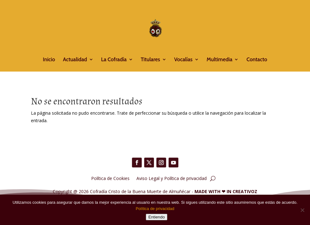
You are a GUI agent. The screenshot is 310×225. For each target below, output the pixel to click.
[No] (302, 210)
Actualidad (75, 59)
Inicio (49, 59)
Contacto (256, 59)
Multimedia (219, 59)
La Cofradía (114, 59)
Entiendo (156, 217)
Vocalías (183, 59)
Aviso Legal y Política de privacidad (171, 178)
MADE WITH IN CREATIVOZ (225, 191)
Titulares (150, 59)
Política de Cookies (110, 178)
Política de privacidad (155, 208)
